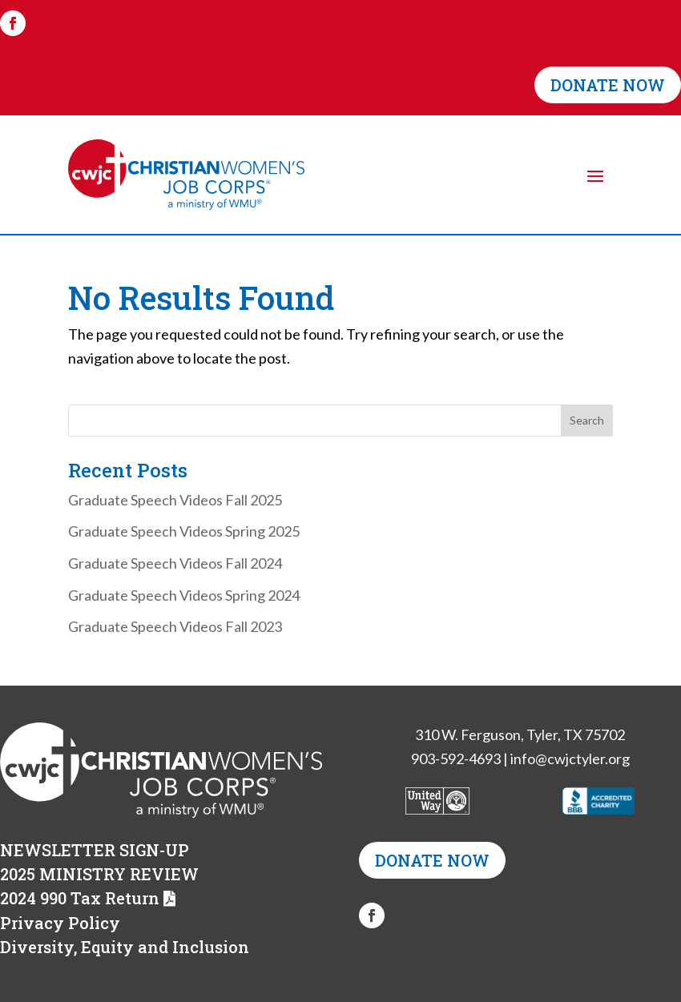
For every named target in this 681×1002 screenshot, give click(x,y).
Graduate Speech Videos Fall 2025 (175, 500)
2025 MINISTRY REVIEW (99, 873)
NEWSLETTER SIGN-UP (94, 849)
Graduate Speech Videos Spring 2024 (184, 595)
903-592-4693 (456, 758)
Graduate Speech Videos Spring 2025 (184, 531)
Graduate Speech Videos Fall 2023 (175, 626)
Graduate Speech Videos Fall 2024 (175, 563)
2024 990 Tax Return (79, 897)
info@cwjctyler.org (570, 758)
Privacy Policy (60, 922)
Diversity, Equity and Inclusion (124, 946)
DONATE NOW (607, 84)
